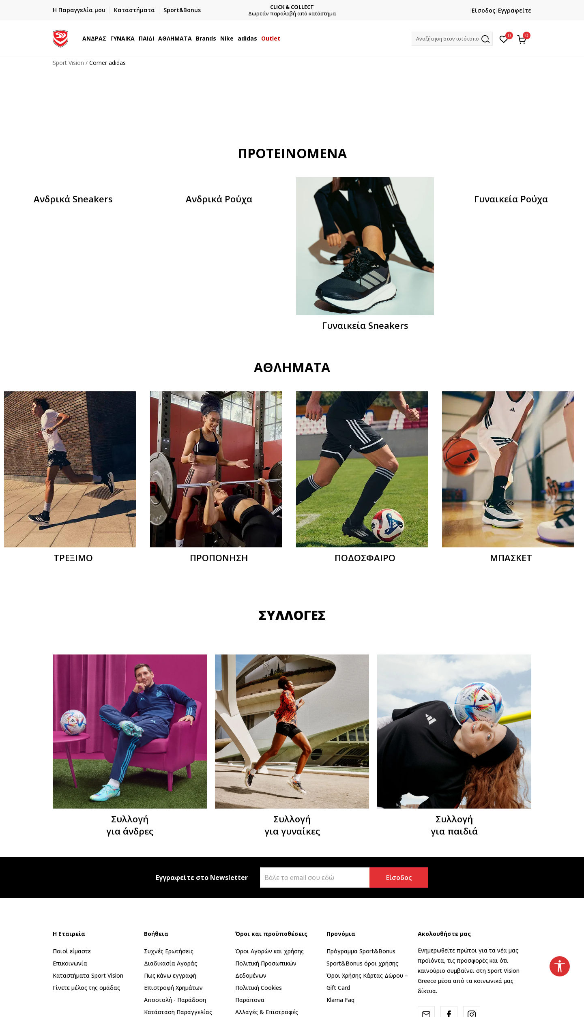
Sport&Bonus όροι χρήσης (362, 963)
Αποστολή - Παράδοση (175, 1000)
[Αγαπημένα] (504, 38)
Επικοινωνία (70, 963)
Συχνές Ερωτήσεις (168, 951)
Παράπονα (249, 1000)
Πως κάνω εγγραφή (170, 975)
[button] (452, 39)
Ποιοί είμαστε (72, 951)
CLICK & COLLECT (292, 7)
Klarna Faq (340, 1000)
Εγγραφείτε (514, 10)
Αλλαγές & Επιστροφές (266, 1012)
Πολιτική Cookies (258, 987)
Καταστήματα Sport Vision (88, 975)
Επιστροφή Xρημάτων (173, 987)
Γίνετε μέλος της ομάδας (86, 987)
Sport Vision (68, 63)
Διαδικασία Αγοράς (170, 963)
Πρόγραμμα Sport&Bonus (360, 951)
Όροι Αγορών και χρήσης (269, 951)
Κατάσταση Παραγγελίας (178, 1012)
